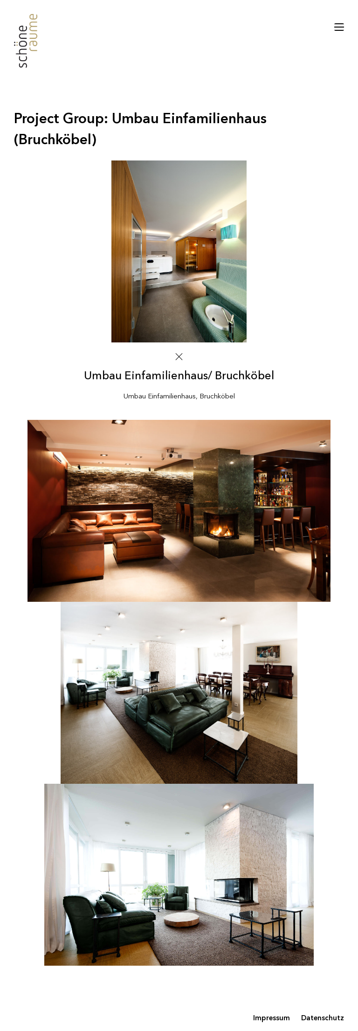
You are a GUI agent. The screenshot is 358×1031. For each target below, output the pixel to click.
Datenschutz (322, 1018)
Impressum (271, 1018)
